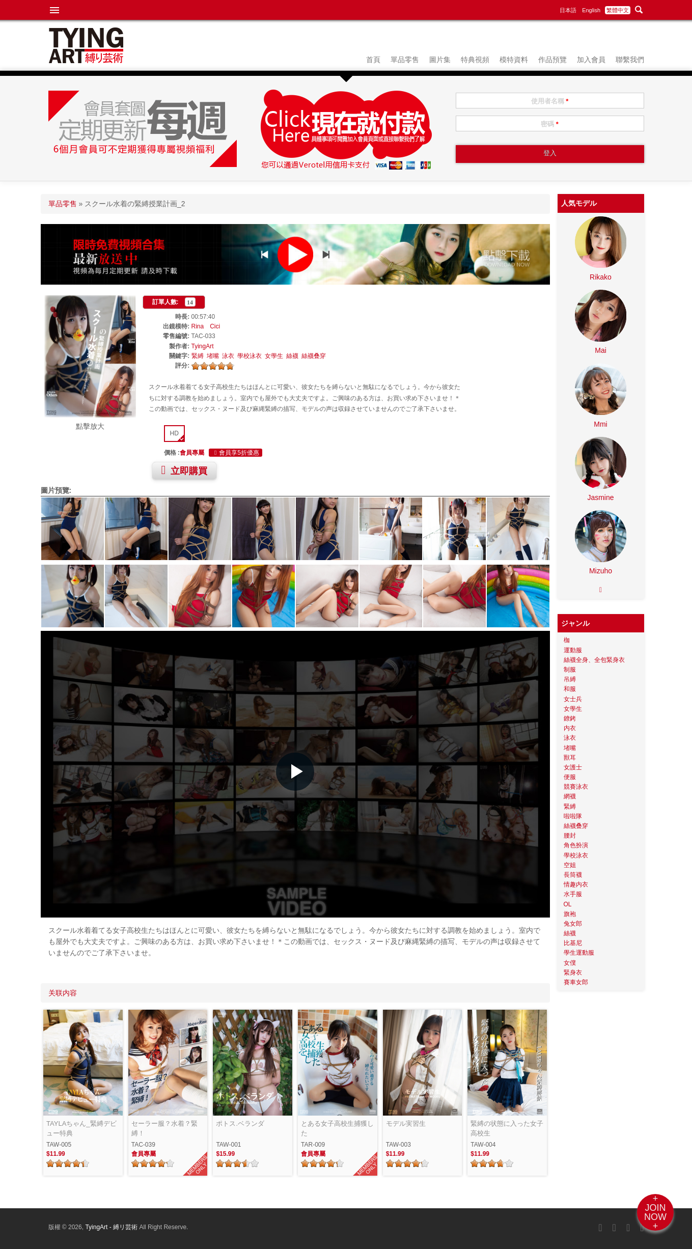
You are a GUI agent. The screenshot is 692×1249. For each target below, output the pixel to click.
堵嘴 (213, 355)
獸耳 (570, 757)
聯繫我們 (630, 59)
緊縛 (197, 355)
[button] (295, 772)
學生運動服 (579, 952)
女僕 (570, 962)
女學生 (274, 355)
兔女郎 (573, 923)
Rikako (601, 277)
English (591, 10)
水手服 (573, 894)
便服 (570, 777)
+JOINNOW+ (655, 1212)
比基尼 (573, 943)
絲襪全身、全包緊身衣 (594, 659)
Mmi (600, 424)
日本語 (568, 10)
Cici (215, 326)
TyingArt (202, 346)
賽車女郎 (576, 982)
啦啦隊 (573, 816)
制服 (570, 669)
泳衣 (228, 355)
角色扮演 (576, 845)
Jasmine (600, 497)
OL (568, 904)
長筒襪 (573, 874)
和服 (570, 688)
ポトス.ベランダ (240, 1123)
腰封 (570, 835)
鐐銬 (570, 718)
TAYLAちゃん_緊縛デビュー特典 (81, 1128)
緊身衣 (573, 972)
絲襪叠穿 (313, 355)
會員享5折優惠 (235, 452)
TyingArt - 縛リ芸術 (112, 1227)
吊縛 (570, 679)
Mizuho (600, 571)
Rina (197, 326)
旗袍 (570, 914)
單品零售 (405, 59)
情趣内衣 (576, 884)
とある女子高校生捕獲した (337, 1128)
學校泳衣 (249, 355)
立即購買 (184, 470)
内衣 (570, 728)
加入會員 (591, 59)
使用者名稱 (550, 101)
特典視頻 (475, 59)
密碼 (550, 124)
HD (174, 433)
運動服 (573, 650)
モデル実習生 (406, 1123)
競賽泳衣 (576, 786)
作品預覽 (552, 59)
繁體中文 (617, 10)
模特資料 (514, 59)
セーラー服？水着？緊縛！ (164, 1128)
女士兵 (573, 699)
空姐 (570, 865)
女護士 (573, 767)
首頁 (373, 59)
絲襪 (292, 355)
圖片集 (440, 59)
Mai (600, 350)
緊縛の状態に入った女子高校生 (506, 1128)
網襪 (570, 796)
